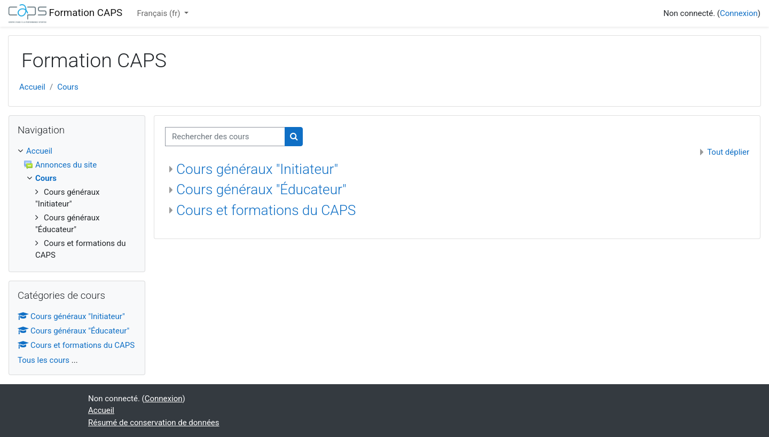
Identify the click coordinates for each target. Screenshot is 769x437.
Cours (67, 87)
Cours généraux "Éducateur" (261, 189)
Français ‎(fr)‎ (159, 13)
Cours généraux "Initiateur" (257, 169)
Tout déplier (728, 152)
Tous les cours (43, 360)
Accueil (32, 87)
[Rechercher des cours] (225, 137)
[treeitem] (77, 151)
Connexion (739, 13)
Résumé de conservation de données (153, 422)
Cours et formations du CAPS (266, 210)
